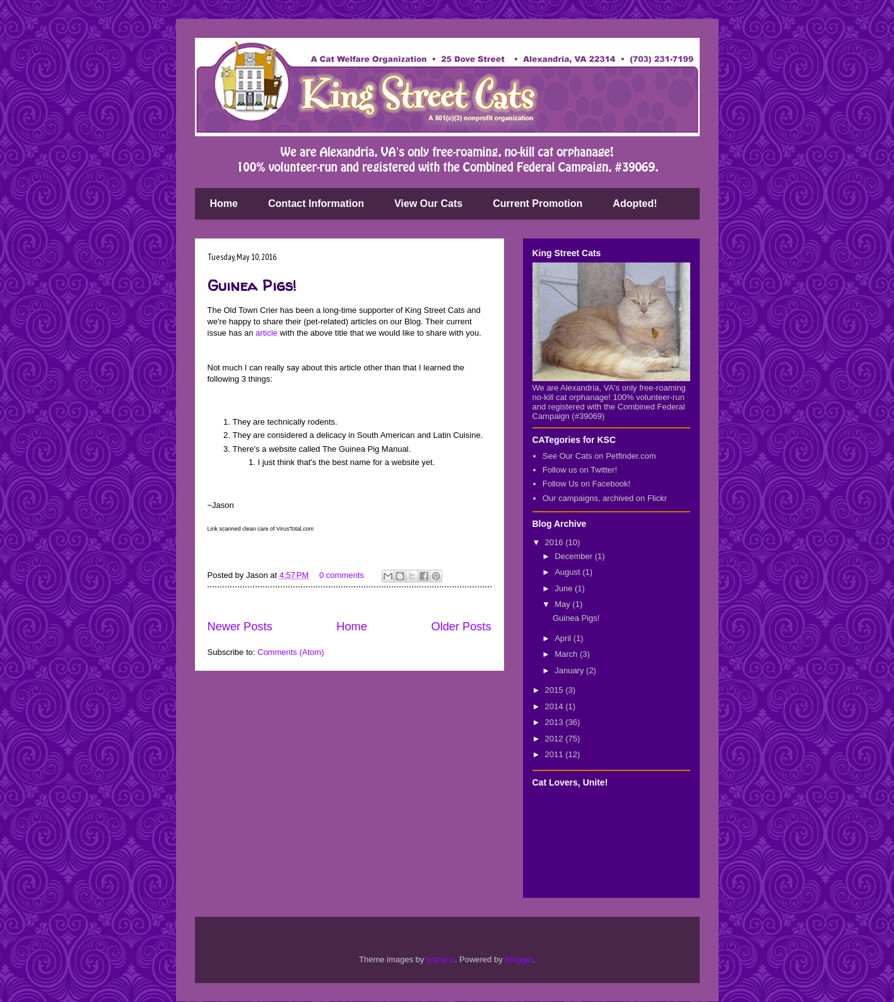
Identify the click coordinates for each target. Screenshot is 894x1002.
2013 (555, 722)
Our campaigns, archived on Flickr (605, 498)
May (563, 604)
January (570, 670)
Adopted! (635, 203)
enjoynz (440, 959)
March (567, 654)
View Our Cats (428, 203)
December (575, 556)
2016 (555, 542)
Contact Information (316, 203)
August (568, 572)
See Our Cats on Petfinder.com (599, 456)
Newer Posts (240, 626)
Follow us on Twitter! (580, 469)
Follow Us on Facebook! (586, 483)
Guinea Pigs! (252, 285)
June (565, 588)
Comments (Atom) (290, 652)
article (267, 333)
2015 (555, 690)
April (564, 638)
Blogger (518, 959)
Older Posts (461, 626)
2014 (555, 706)
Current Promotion (537, 203)
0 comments (341, 575)
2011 (555, 754)
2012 (555, 738)
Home (224, 203)
